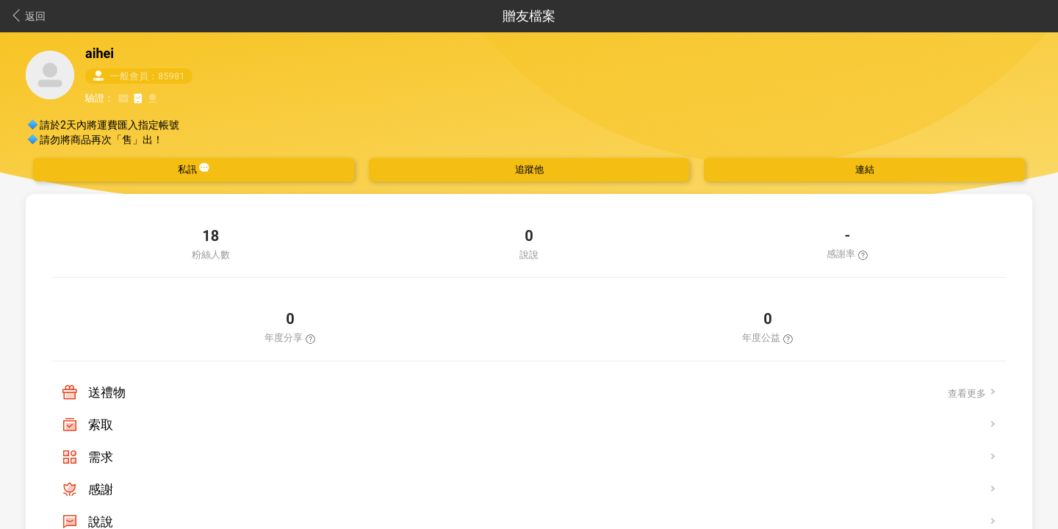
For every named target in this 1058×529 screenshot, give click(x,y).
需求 (100, 457)
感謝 (100, 489)
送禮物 (107, 392)
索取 (100, 424)
